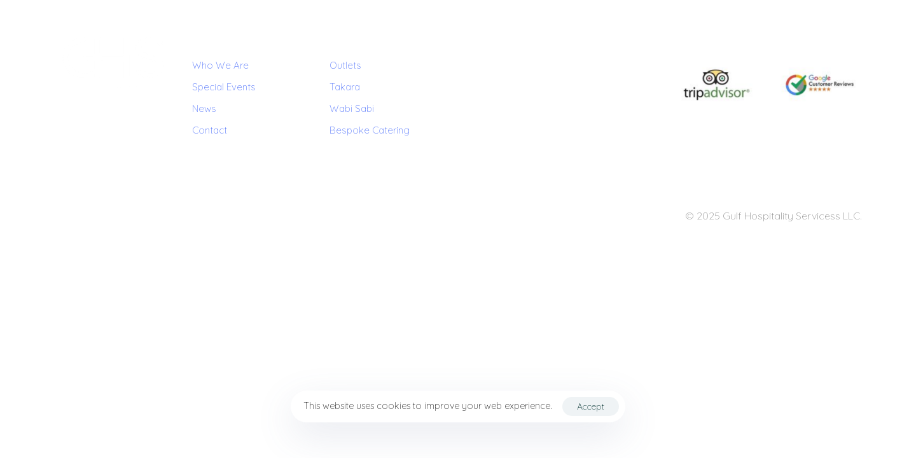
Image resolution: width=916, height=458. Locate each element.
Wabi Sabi (352, 108)
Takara (345, 87)
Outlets (345, 65)
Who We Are (220, 65)
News (204, 108)
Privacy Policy (158, 216)
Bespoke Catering (370, 130)
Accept (590, 406)
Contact (209, 130)
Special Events (224, 87)
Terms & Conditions (87, 216)
